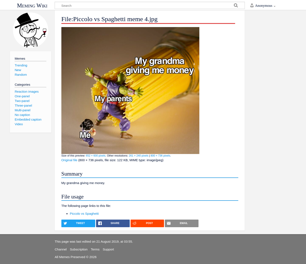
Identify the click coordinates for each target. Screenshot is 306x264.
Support (108, 249)
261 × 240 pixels (139, 155)
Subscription (79, 249)
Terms (95, 249)
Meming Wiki (32, 5)
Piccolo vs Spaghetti (84, 213)
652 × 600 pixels (96, 155)
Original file (69, 160)
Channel (61, 249)
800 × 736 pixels (160, 155)
